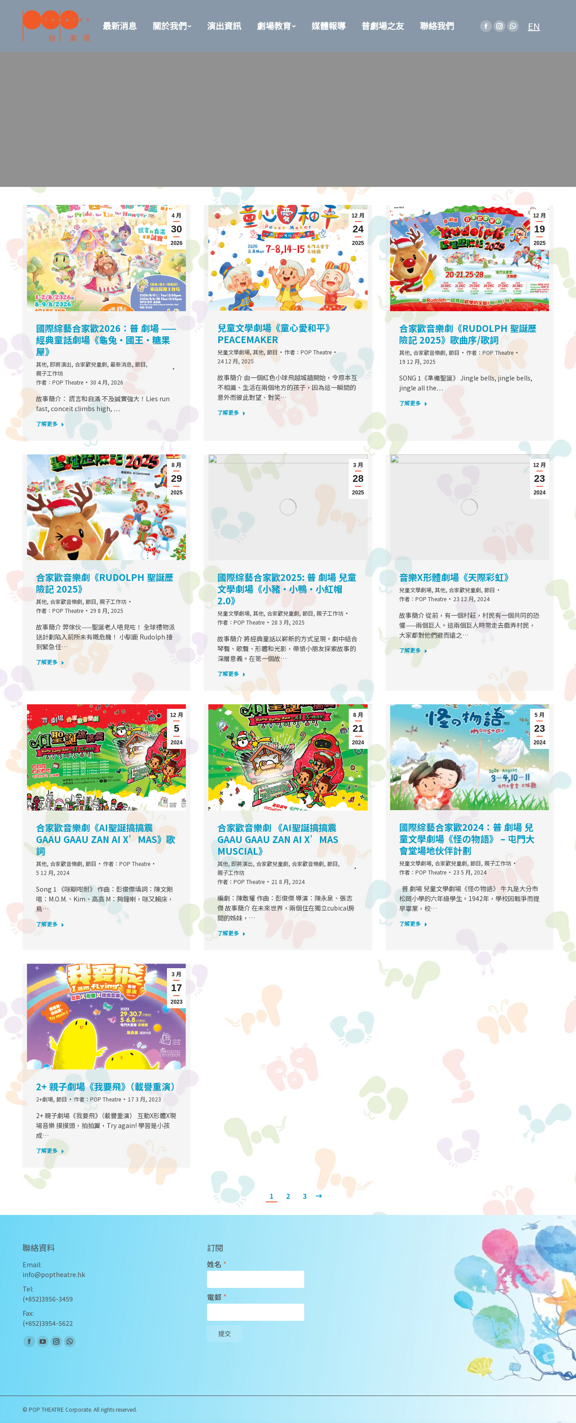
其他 (41, 364)
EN (534, 25)
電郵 (216, 1297)
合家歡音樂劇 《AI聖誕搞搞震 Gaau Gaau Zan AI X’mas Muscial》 (277, 839)
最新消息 (121, 364)
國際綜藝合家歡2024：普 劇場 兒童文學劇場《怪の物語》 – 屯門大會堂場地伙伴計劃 (467, 839)
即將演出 (61, 364)
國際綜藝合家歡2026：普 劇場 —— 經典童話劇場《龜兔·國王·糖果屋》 (106, 340)
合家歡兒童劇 (91, 364)
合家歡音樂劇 (429, 352)
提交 (224, 1333)
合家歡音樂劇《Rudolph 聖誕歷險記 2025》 (105, 583)
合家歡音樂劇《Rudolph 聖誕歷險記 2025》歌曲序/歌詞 (468, 334)
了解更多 (50, 423)
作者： (59, 382)
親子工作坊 (49, 373)
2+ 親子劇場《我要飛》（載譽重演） (106, 1086)
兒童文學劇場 (233, 352)
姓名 (216, 1264)
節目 (140, 364)
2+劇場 (44, 1099)
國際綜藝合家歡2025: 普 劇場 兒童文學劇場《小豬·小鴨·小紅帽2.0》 (286, 589)
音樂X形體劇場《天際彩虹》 (456, 577)
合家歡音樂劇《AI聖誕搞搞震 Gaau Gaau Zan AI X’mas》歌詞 (105, 839)
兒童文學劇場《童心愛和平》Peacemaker (275, 333)
